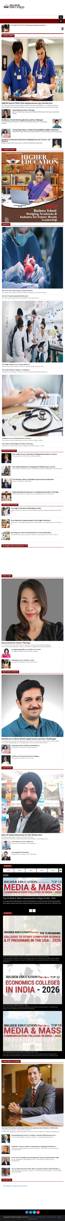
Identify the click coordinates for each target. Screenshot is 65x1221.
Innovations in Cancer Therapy (24, 110)
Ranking (7, 913)
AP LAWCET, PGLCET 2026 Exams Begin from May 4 (28, 25)
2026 (8, 870)
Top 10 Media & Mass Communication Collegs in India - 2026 (20, 1052)
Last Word (7, 768)
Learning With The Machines (20, 852)
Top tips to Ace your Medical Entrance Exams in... (17, 438)
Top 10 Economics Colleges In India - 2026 (21, 898)
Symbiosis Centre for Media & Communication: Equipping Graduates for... (34, 1146)
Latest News (7, 36)
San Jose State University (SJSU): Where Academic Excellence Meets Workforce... (36, 1169)
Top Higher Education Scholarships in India (26, 508)
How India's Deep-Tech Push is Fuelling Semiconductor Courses (34, 454)
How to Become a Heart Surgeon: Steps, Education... (17, 290)
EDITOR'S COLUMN (9, 504)
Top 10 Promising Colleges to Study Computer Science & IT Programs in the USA (26, 956)
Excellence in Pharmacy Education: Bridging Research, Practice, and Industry (25, 140)
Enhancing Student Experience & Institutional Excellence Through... (35, 492)
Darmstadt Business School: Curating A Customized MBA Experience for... (34, 1135)
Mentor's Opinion (10, 672)
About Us (32, 1217)
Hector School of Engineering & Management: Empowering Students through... (35, 1157)
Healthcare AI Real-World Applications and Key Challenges (22, 120)
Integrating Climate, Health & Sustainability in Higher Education (36, 130)
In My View (6, 576)
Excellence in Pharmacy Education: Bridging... (26, 756)
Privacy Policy (41, 1217)
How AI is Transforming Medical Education (15, 296)
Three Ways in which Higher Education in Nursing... (17, 444)
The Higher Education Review (15, 1186)
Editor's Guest (9, 450)
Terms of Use (51, 1217)
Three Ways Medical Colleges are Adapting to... (16, 370)
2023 (41, 870)
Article (5, 224)
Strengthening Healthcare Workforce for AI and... (26, 649)
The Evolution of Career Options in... (23, 841)
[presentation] (2, 28)
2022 (53, 870)
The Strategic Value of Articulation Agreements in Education (33, 479)
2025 (19, 870)
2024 (30, 870)
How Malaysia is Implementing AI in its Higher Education (30, 520)
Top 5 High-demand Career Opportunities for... (16, 364)
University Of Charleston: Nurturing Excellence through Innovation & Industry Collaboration (29, 1128)
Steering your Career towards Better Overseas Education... (31, 533)
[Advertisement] (32, 1200)
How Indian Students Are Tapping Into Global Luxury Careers (33, 467)
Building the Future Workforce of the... (23, 660)
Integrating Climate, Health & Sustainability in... (26, 745)
